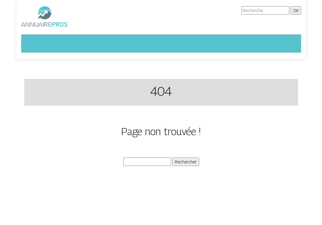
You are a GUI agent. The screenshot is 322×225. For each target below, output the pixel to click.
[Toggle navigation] (30, 43)
